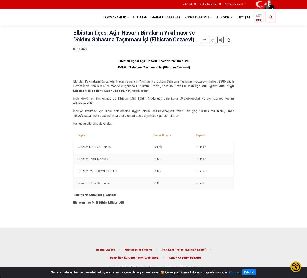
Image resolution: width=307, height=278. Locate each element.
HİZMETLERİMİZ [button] (197, 17)
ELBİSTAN (140, 17)
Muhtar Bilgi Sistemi (138, 249)
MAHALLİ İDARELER (166, 17)
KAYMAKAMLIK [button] (115, 17)
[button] (220, 40)
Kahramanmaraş (234, 4)
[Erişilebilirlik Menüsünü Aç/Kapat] (295, 266)
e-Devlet (187, 4)
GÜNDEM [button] (223, 17)
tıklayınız (234, 272)
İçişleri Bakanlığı (208, 4)
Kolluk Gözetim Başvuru (185, 257)
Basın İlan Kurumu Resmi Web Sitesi (134, 257)
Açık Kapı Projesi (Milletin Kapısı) (184, 249)
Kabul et (249, 272)
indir (201, 146)
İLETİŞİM (243, 17)
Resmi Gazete (105, 249)
